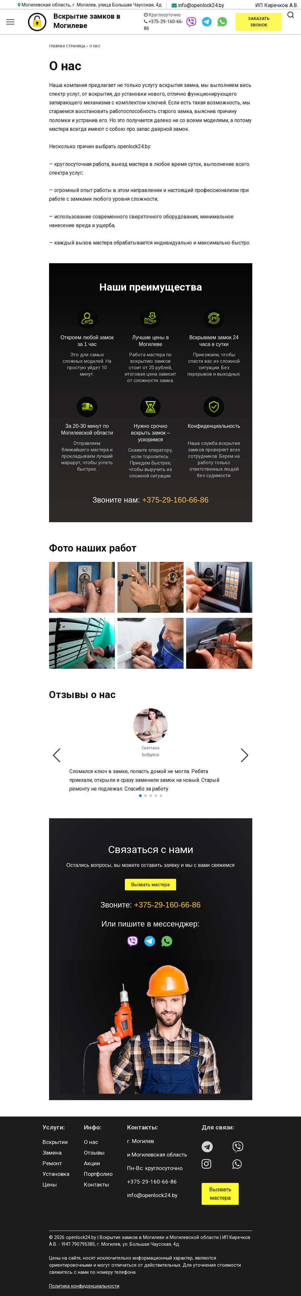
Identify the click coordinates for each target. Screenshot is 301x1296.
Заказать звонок (258, 21)
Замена (52, 1152)
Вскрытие (55, 1142)
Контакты (96, 1184)
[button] (56, 755)
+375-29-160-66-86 (175, 499)
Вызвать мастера (150, 885)
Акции (92, 1163)
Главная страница (67, 46)
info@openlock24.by (201, 5)
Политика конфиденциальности (84, 1286)
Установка (56, 1174)
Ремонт (52, 1163)
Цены (50, 1184)
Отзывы (94, 1152)
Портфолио (98, 1174)
